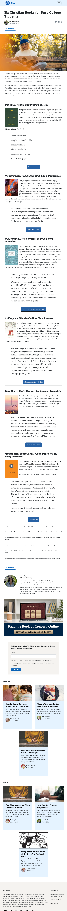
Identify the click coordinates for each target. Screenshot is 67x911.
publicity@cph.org (56, 900)
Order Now (33, 519)
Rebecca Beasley (14, 21)
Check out (33, 382)
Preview (33, 445)
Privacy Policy (14, 665)
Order (33, 167)
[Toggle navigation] (59, 3)
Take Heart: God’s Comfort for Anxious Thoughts (35, 396)
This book (40, 251)
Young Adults (10, 29)
